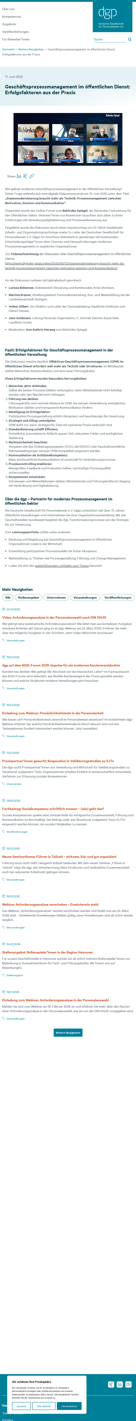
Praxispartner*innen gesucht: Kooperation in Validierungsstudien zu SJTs (58, 761)
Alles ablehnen (44, 1406)
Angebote (9, 24)
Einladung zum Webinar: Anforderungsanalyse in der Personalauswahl (57, 1000)
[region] (46, 1395)
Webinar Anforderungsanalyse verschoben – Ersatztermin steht (52, 904)
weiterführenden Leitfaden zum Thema (62, 565)
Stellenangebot (14, 975)
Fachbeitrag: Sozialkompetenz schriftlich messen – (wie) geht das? (53, 808)
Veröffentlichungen (15, 31)
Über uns (8, 9)
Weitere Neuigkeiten (31, 49)
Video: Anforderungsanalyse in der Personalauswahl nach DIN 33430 (54, 617)
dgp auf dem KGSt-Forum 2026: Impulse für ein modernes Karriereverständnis (61, 665)
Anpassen (21, 1406)
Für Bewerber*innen (16, 39)
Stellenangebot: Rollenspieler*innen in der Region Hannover (47, 952)
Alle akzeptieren (69, 1406)
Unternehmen (14, 784)
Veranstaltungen (15, 640)
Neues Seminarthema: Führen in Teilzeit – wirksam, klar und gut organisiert (59, 856)
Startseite (8, 49)
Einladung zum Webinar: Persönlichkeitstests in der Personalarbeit (53, 713)
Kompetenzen (11, 16)
